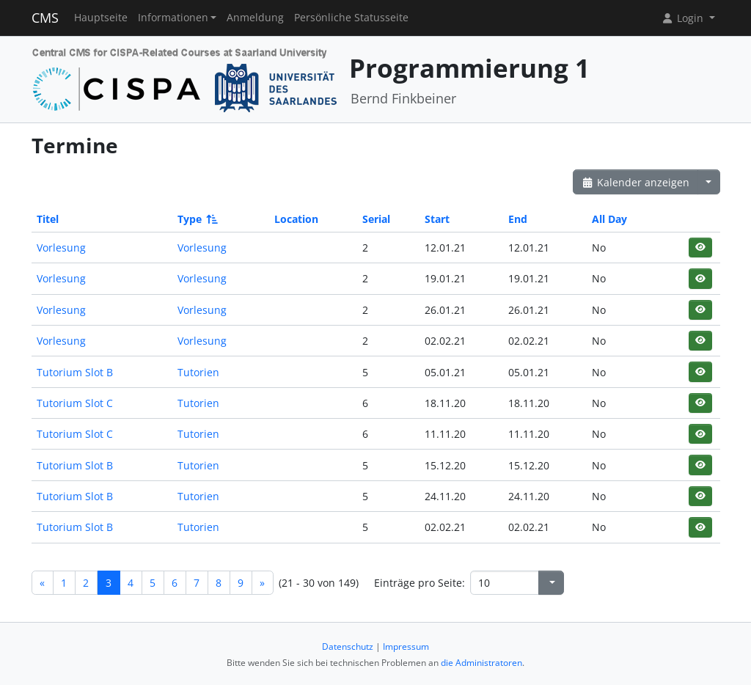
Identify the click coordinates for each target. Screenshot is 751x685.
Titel (48, 219)
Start (437, 219)
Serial (376, 219)
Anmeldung (255, 17)
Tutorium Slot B (75, 372)
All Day (609, 219)
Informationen (173, 17)
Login (683, 18)
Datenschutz (347, 646)
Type (196, 219)
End (517, 219)
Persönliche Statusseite (351, 17)
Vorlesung (61, 247)
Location (296, 219)
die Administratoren (481, 662)
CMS (45, 17)
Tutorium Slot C (75, 403)
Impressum (406, 646)
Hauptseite (101, 17)
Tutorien (198, 372)
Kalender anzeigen (636, 182)
